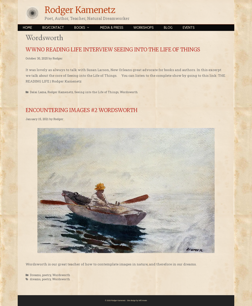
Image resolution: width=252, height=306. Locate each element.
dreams (35, 279)
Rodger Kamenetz (79, 10)
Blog (168, 28)
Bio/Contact (53, 28)
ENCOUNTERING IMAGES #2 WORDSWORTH (81, 110)
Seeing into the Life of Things (96, 92)
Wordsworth (129, 92)
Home (27, 28)
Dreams (35, 275)
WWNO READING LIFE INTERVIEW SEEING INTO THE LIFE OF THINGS (113, 49)
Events (189, 28)
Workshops (143, 28)
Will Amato (143, 300)
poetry (46, 275)
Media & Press (111, 28)
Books (84, 27)
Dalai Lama (38, 92)
